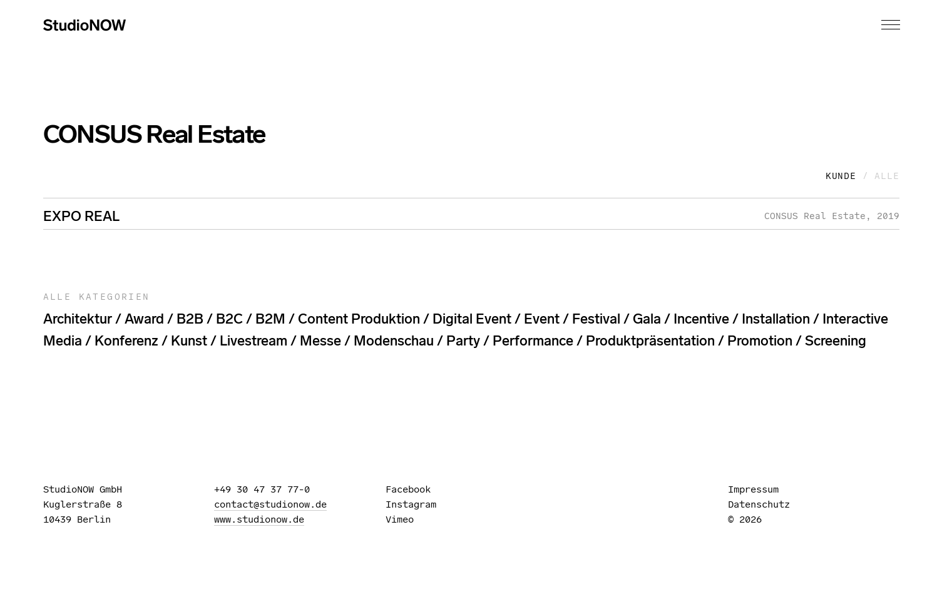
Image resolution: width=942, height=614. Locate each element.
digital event (472, 318)
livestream (253, 340)
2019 (888, 216)
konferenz (126, 340)
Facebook (414, 489)
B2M (270, 318)
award (144, 318)
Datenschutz (759, 504)
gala (647, 318)
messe (320, 340)
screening (835, 340)
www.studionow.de (259, 519)
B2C (229, 318)
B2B (190, 318)
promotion (759, 340)
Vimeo (405, 519)
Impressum (753, 489)
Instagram (417, 504)
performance (533, 340)
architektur (77, 318)
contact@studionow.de (270, 504)
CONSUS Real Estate (815, 216)
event (542, 318)
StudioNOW (84, 25)
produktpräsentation (650, 340)
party (463, 340)
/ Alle (881, 176)
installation (776, 318)
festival (596, 318)
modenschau (394, 340)
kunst (189, 340)
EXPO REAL (81, 216)
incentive (701, 318)
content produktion (359, 318)
